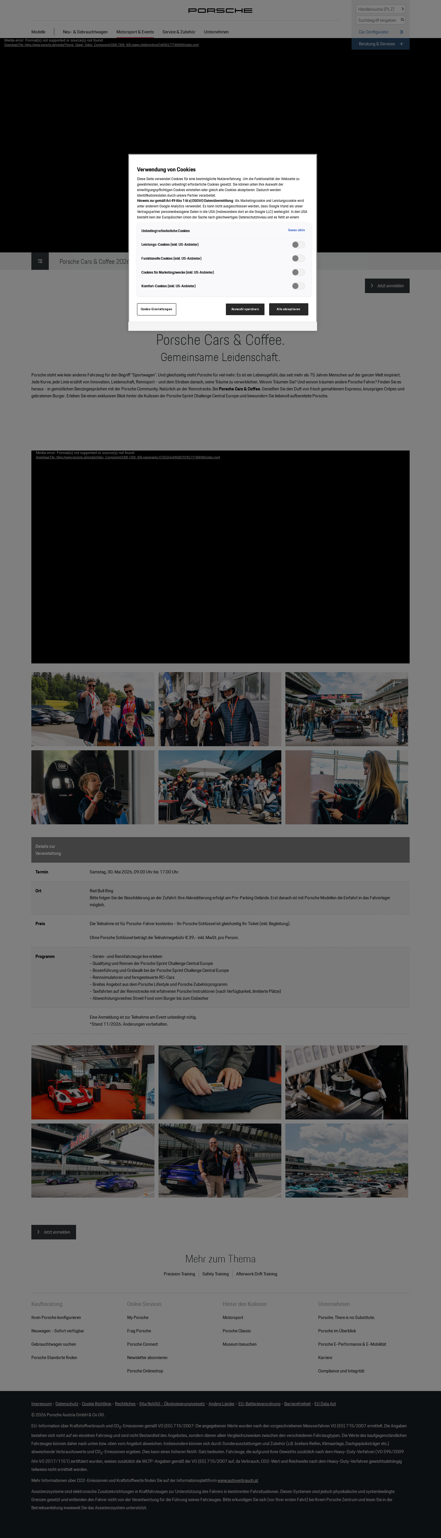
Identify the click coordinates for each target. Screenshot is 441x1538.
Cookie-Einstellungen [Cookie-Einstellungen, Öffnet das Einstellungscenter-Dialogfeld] (156, 309)
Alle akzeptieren (288, 309)
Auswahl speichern (245, 309)
